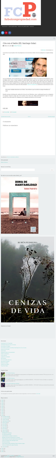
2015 (2, 412)
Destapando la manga (6, 432)
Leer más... (38, 393)
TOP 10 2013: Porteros (10, 378)
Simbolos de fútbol (5, 364)
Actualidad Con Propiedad (6, 343)
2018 (2, 407)
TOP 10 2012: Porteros (10, 373)
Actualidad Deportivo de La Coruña (8, 344)
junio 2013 (4, 425)
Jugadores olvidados (5, 356)
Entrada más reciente (5, 116)
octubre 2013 (4, 419)
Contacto (31, 26)
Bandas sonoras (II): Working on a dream (11, 437)
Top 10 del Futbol (4, 365)
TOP (54, 455)
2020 (2, 404)
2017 (2, 409)
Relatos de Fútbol (4, 362)
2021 (2, 403)
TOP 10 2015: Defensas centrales (12, 383)
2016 (2, 410)
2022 (2, 401)
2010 (2, 451)
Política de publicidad (23, 26)
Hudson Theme (6, 456)
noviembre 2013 (5, 418)
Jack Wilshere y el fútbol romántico (9, 435)
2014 (2, 413)
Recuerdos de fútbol (5, 361)
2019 (2, 406)
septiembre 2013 (5, 421)
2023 (2, 400)
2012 (2, 448)
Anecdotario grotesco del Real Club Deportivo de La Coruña (13, 347)
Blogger (19, 455)
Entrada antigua (51, 116)
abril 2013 (4, 428)
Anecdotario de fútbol (5, 346)
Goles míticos (4, 355)
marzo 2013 (4, 430)
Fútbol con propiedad (10, 455)
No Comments (14, 112)
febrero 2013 (4, 431)
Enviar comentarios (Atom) (13, 157)
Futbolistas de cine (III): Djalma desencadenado (12, 439)
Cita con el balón (6, 112)
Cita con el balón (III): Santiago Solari (19, 43)
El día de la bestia (6, 442)
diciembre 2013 (5, 416)
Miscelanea (3, 358)
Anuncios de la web (5, 349)
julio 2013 (4, 424)
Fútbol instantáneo (5, 353)
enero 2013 (4, 446)
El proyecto (5, 26)
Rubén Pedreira (17, 45)
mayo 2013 (4, 427)
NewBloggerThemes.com (20, 456)
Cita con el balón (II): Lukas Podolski (10, 445)
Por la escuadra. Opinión (6, 359)
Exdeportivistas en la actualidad (8, 352)
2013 (2, 415)
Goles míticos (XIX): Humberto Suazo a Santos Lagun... (13, 443)
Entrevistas (3, 350)
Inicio (29, 116)
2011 (2, 450)
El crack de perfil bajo (6, 434)
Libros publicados (12, 26)
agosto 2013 (4, 422)
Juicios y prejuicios (32, 84)
